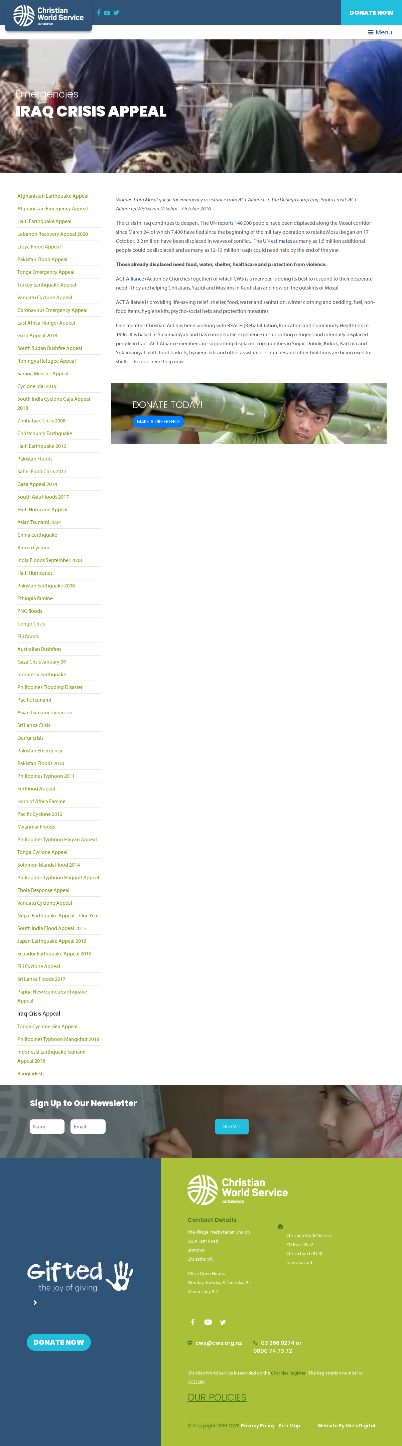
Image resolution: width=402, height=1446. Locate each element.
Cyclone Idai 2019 (36, 386)
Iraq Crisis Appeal (38, 1013)
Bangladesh (30, 1073)
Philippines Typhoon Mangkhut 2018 (58, 1039)
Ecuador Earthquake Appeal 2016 (54, 953)
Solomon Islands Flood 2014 (48, 864)
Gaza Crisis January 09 (41, 661)
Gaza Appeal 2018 (37, 335)
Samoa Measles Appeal (43, 373)
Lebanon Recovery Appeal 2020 (52, 233)
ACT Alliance (130, 278)
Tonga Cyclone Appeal (42, 852)
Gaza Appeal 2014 (37, 484)
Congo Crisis (31, 623)
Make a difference (158, 421)
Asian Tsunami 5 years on (45, 712)
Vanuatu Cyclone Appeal (44, 297)
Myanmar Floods (36, 826)
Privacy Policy (258, 1425)
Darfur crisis (30, 737)
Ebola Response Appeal (43, 890)
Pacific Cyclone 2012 (39, 813)
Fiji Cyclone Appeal (38, 966)
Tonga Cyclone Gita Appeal (47, 1026)
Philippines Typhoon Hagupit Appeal (58, 877)
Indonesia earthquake (41, 674)
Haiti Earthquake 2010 (41, 445)
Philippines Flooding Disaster (50, 687)
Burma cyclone (33, 547)
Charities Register (288, 1373)
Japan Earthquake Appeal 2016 (51, 940)
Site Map (289, 1425)
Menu (380, 32)
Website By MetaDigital (346, 1425)
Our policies (217, 1397)
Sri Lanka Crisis (33, 725)
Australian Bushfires (39, 649)
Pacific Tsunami (34, 699)
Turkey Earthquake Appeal (46, 284)
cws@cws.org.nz (218, 1343)
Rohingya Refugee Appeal (46, 360)
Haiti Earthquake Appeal (44, 221)
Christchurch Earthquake (44, 433)
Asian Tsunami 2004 (39, 522)
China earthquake (37, 534)
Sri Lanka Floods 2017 (41, 978)
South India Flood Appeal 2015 (51, 928)
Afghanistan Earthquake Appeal (53, 195)
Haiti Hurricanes (34, 572)
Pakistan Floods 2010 (40, 763)
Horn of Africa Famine (41, 801)
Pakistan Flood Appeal (42, 259)
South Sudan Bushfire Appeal (49, 348)
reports (226, 222)
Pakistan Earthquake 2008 (46, 585)
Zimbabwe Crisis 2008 (41, 420)
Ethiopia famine (35, 598)
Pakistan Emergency (39, 750)
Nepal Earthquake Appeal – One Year (58, 915)
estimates (281, 240)
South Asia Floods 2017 (43, 496)
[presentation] (159, 1126)
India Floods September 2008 (49, 560)
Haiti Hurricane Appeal (42, 509)
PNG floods (29, 610)
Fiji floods (28, 636)
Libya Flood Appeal (39, 246)
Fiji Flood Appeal (36, 788)
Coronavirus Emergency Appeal (52, 310)
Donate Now (372, 12)
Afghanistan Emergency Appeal (52, 208)
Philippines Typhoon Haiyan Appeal (57, 839)
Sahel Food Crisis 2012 (41, 471)
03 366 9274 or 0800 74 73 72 (277, 1347)
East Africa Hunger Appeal (46, 322)
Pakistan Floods (34, 458)
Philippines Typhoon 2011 (46, 775)
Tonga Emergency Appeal (46, 271)
